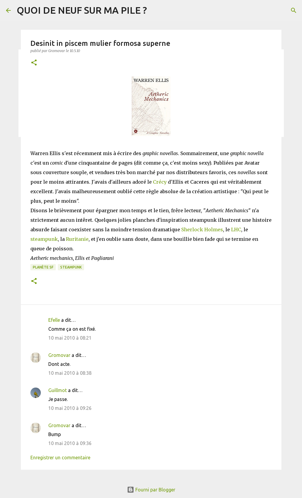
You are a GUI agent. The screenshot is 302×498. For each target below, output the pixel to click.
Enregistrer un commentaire (60, 457)
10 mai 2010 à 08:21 (70, 338)
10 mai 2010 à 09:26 (70, 408)
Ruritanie (77, 239)
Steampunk (71, 267)
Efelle (54, 320)
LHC (236, 229)
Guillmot (57, 390)
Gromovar (59, 355)
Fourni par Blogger (151, 489)
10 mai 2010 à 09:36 (70, 443)
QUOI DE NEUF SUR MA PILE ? (82, 10)
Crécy (160, 182)
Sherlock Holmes (202, 229)
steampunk (44, 239)
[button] (34, 63)
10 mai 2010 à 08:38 (70, 373)
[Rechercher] (293, 10)
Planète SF (43, 267)
